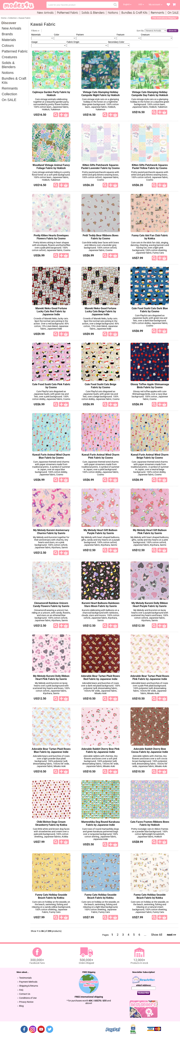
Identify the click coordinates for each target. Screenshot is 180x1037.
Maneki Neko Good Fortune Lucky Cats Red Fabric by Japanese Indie (51, 311)
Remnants (10, 88)
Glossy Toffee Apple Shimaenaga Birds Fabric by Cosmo (150, 386)
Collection (9, 94)
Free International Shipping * (165, 18)
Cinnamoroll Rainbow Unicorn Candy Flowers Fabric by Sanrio (51, 605)
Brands (7, 34)
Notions (8, 73)
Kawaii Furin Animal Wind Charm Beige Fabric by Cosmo (150, 456)
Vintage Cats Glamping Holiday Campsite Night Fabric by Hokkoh (100, 94)
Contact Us (24, 994)
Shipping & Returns (28, 986)
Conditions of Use (28, 998)
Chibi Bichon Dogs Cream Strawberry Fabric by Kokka (51, 823)
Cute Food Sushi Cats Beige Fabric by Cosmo (100, 386)
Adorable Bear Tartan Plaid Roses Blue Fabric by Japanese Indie (51, 750)
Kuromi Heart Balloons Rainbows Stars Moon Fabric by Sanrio (100, 605)
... (145, 934)
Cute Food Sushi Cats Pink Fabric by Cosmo (51, 386)
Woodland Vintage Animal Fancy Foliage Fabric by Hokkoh (51, 167)
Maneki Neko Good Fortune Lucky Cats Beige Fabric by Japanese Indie (100, 311)
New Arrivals (11, 28)
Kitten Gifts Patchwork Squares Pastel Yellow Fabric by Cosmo (150, 167)
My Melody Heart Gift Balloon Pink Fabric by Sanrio (150, 532)
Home (3, 18)
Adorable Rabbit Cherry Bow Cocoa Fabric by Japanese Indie (149, 750)
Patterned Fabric (15, 51)
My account (154, 4)
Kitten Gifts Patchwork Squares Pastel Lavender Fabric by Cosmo (100, 167)
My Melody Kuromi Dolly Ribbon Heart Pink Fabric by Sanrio (51, 677)
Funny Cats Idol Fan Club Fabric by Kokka (150, 237)
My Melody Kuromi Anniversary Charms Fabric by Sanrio (51, 532)
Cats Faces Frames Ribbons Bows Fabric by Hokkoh (149, 823)
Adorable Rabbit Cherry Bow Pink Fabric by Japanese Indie (100, 750)
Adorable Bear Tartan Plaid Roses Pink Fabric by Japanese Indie (149, 677)
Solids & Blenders (9, 65)
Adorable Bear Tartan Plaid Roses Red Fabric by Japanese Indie (100, 677)
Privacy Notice (26, 1002)
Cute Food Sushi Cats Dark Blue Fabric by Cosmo (150, 310)
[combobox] (82, 5)
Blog (21, 1006)
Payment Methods (28, 982)
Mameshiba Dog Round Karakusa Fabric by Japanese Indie (100, 823)
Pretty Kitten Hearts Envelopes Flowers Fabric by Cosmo (51, 237)
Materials (9, 40)
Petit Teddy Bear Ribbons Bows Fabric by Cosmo (100, 237)
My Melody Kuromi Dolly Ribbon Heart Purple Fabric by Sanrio (149, 605)
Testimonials (25, 978)
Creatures (9, 57)
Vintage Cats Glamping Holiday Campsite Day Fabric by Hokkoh (149, 94)
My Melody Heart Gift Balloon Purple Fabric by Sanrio (100, 532)
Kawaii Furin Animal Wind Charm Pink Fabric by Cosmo (100, 456)
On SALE (9, 100)
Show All (172, 31)
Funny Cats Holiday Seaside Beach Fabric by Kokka (51, 896)
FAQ (21, 990)
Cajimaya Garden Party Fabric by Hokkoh (51, 94)
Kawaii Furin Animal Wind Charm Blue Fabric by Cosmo (51, 456)
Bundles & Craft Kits (14, 80)
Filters (35, 30)
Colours (8, 46)
